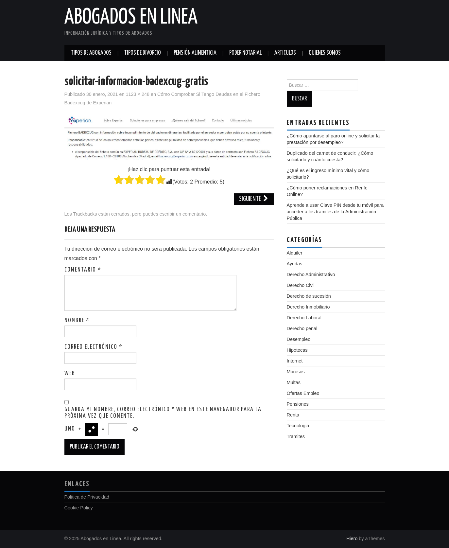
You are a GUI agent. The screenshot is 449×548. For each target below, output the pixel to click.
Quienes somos (325, 53)
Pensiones (298, 404)
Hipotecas (297, 350)
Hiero (351, 538)
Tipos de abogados (91, 53)
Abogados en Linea (131, 17)
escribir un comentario (183, 214)
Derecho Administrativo (311, 274)
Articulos (285, 53)
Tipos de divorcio (142, 53)
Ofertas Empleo (303, 393)
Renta (293, 414)
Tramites (296, 436)
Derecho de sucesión (309, 296)
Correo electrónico (93, 347)
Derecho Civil (301, 285)
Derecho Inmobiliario (308, 306)
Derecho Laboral (304, 317)
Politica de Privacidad (87, 497)
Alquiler (294, 253)
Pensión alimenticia (195, 53)
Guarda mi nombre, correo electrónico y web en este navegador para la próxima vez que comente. (163, 413)
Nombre (77, 321)
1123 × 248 (137, 94)
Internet (295, 360)
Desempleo (299, 339)
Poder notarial (245, 53)
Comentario (82, 270)
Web (69, 374)
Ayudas (294, 263)
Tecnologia (298, 425)
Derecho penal (302, 328)
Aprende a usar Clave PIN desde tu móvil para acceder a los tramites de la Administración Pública (335, 212)
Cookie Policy (78, 507)
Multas (294, 382)
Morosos (296, 371)
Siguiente (254, 199)
